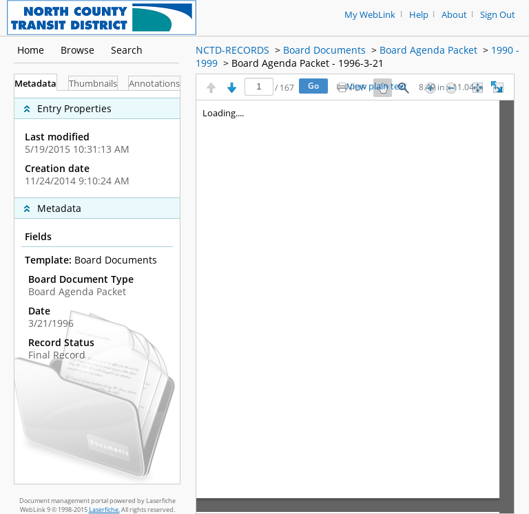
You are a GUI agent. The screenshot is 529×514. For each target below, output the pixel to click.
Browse (77, 49)
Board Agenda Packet (428, 49)
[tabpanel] (97, 287)
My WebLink (369, 15)
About (454, 15)
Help (418, 15)
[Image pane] (355, 306)
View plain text (377, 86)
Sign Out (497, 15)
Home (30, 49)
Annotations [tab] (154, 83)
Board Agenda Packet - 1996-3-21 (307, 62)
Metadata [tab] (35, 83)
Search (127, 49)
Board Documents (324, 49)
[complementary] (97, 144)
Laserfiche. (104, 509)
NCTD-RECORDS (232, 49)
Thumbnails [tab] (93, 83)
